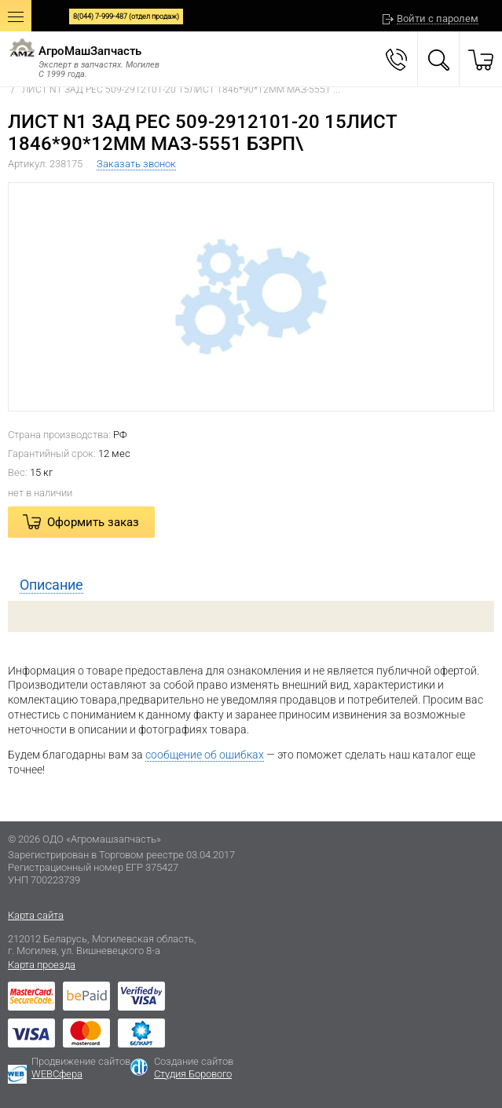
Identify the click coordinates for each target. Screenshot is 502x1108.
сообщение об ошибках (204, 754)
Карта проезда (41, 965)
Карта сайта (36, 915)
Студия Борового (193, 1074)
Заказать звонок (136, 164)
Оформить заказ (93, 522)
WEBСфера (56, 1074)
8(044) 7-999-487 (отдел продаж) (126, 16)
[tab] (251, 585)
